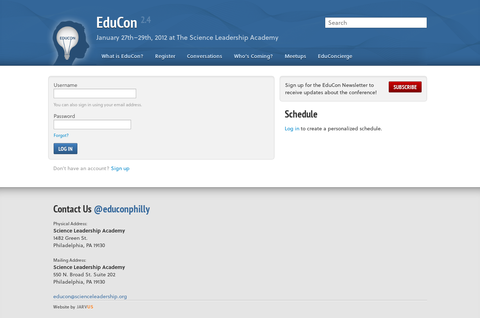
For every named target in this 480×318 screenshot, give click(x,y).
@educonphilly (122, 208)
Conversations (204, 56)
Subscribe (405, 87)
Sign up (120, 168)
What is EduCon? (122, 56)
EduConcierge (335, 56)
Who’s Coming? (253, 56)
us (85, 306)
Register (165, 56)
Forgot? (61, 135)
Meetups (295, 56)
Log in (292, 128)
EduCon (123, 22)
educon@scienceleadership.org (90, 296)
